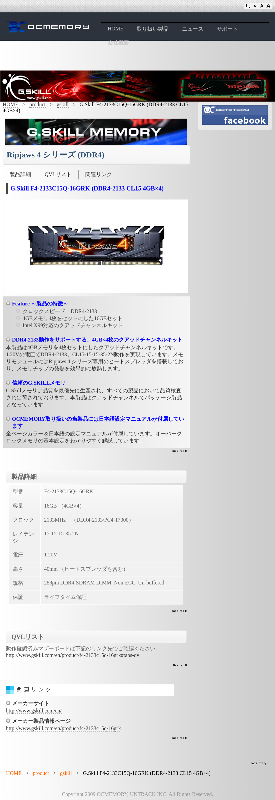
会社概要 (118, 42)
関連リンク (98, 174)
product (37, 104)
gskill (63, 104)
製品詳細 (20, 174)
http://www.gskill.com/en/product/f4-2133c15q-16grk (63, 728)
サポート (227, 29)
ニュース (192, 29)
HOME (115, 28)
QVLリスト (58, 174)
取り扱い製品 (153, 29)
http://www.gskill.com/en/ (34, 710)
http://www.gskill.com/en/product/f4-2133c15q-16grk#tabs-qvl (73, 655)
